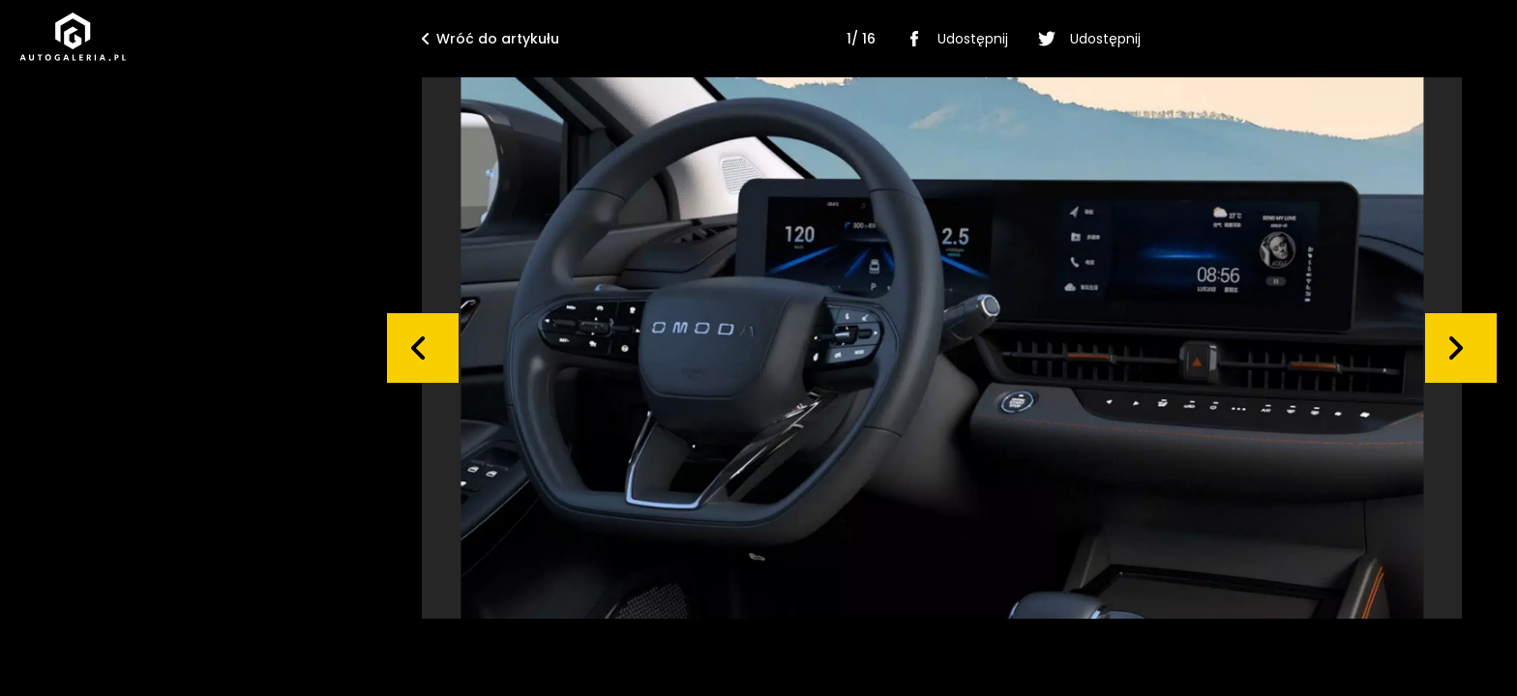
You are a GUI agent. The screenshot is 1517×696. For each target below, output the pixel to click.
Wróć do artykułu (490, 38)
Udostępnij (953, 38)
